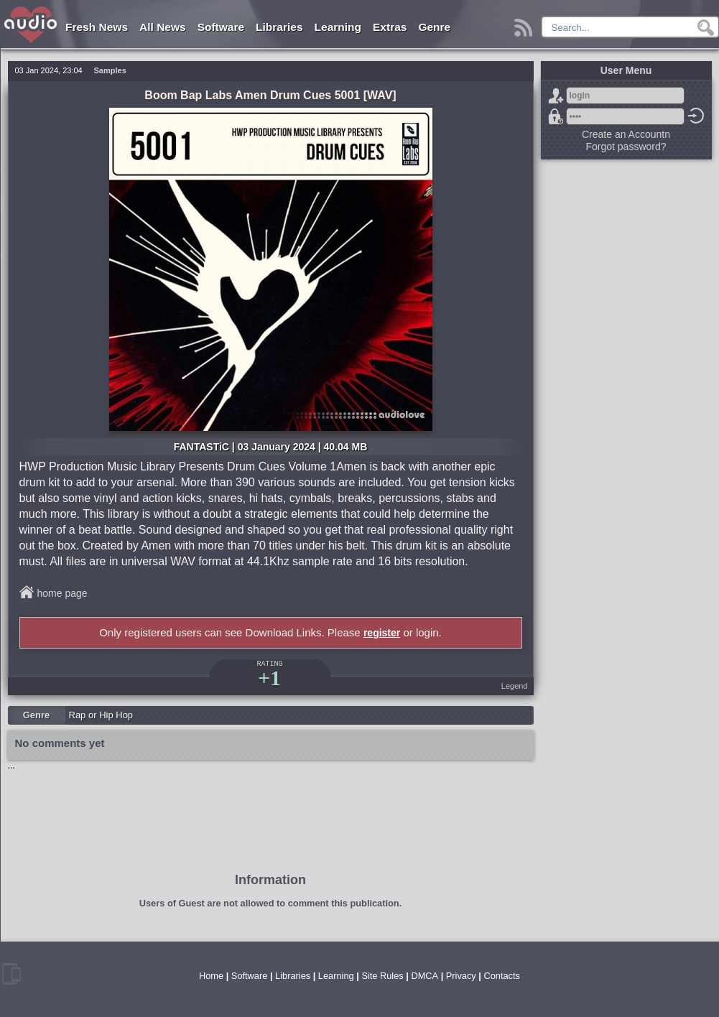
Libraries (279, 27)
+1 (269, 677)
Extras (390, 27)
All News (162, 27)
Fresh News (96, 27)
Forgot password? (556, 116)
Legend (514, 686)
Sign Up (556, 95)
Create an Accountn (626, 134)
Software (221, 27)
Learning (338, 27)
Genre (434, 27)
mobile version (11, 974)
